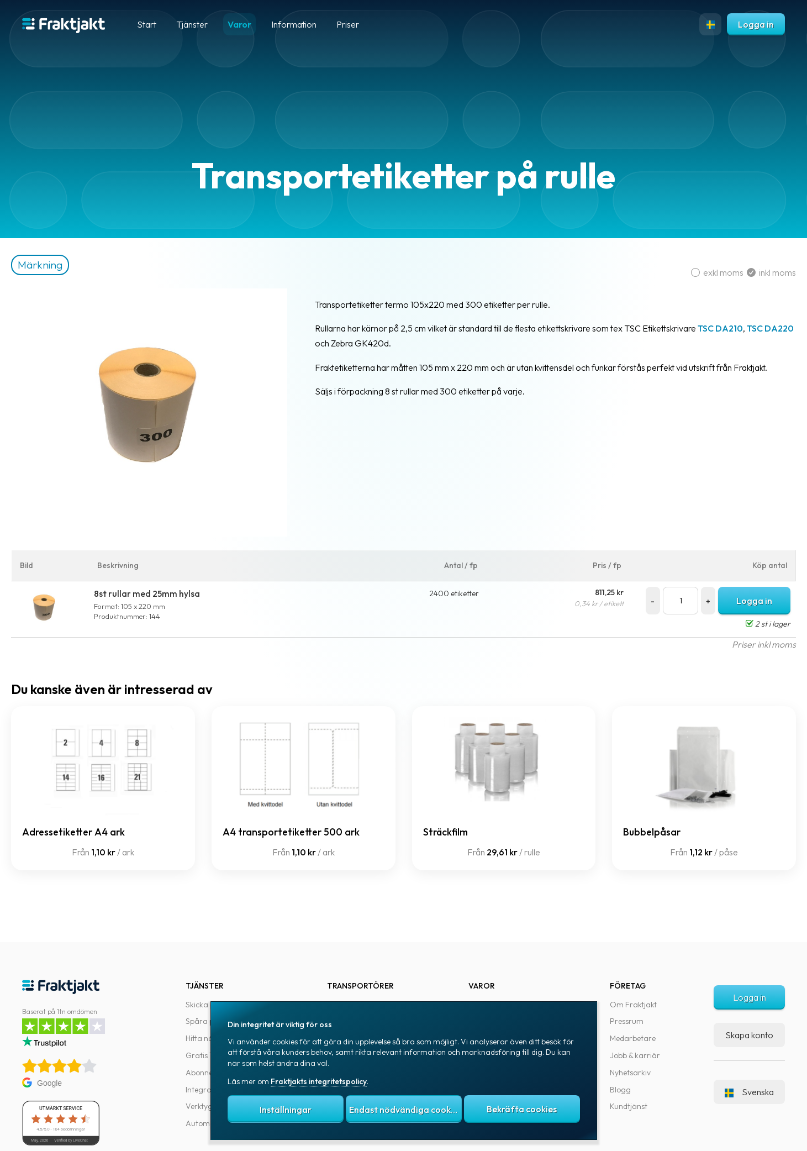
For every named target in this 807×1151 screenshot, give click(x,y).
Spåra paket (207, 1021)
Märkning (59, 264)
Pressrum (627, 1021)
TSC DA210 (739, 328)
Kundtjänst (628, 1106)
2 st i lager (757, 624)
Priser (347, 24)
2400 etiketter (455, 593)
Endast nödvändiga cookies (405, 1109)
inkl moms (760, 272)
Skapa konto (749, 1034)
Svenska (749, 1091)
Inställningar (286, 1109)
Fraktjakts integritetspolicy (319, 1081)
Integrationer (209, 1090)
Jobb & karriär (635, 1055)
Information (294, 24)
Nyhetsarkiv (630, 1073)
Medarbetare (633, 1038)
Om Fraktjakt (633, 1005)
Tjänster (192, 24)
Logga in (756, 24)
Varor (239, 24)
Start (146, 24)
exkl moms (708, 272)
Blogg (620, 1090)
